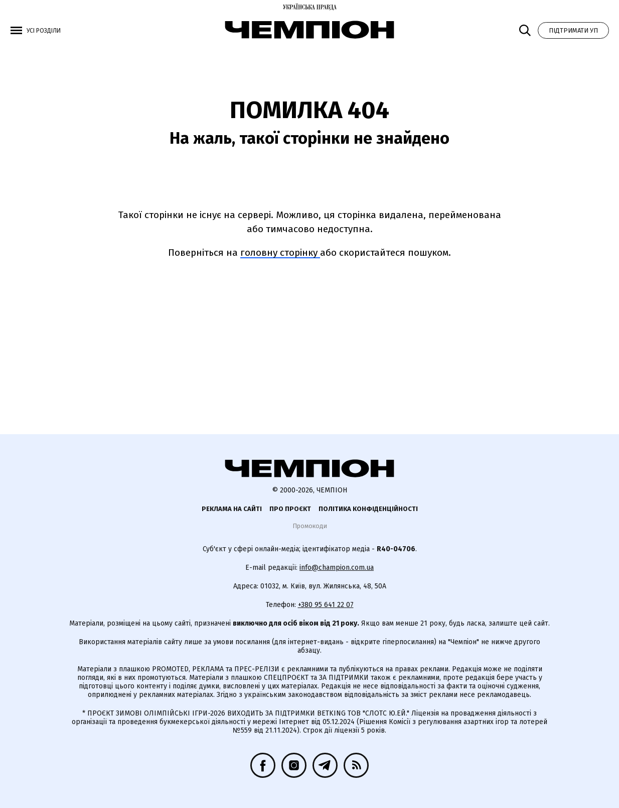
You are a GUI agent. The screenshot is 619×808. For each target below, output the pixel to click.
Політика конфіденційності (368, 509)
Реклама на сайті (232, 509)
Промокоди (309, 526)
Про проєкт (290, 509)
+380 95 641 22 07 (326, 604)
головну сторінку (280, 252)
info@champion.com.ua (336, 567)
